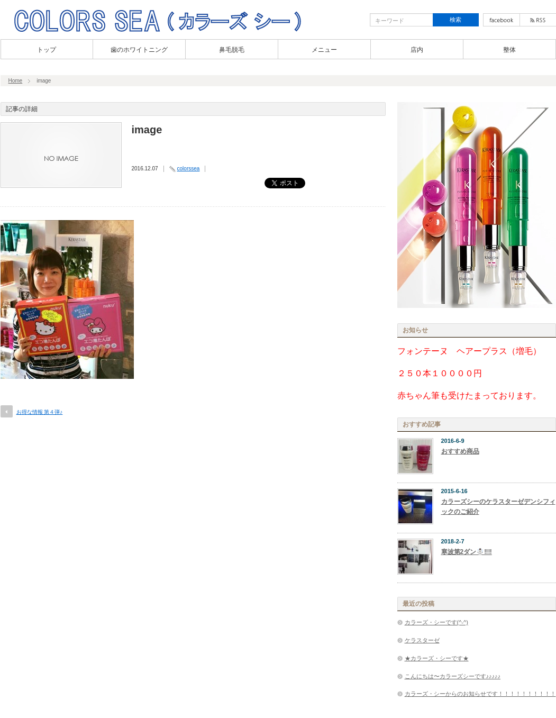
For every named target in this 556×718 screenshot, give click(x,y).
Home (15, 81)
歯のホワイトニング (139, 49)
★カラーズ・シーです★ (437, 658)
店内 (417, 49)
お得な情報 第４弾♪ (39, 412)
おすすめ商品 (460, 451)
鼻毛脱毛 (231, 49)
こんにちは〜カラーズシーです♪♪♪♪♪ (453, 676)
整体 (509, 49)
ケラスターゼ (422, 640)
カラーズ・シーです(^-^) (436, 622)
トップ (46, 49)
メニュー (324, 49)
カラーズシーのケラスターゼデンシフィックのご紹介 (498, 506)
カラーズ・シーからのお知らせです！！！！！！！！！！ (480, 693)
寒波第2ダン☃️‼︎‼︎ (466, 552)
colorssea (188, 168)
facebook (501, 19)
